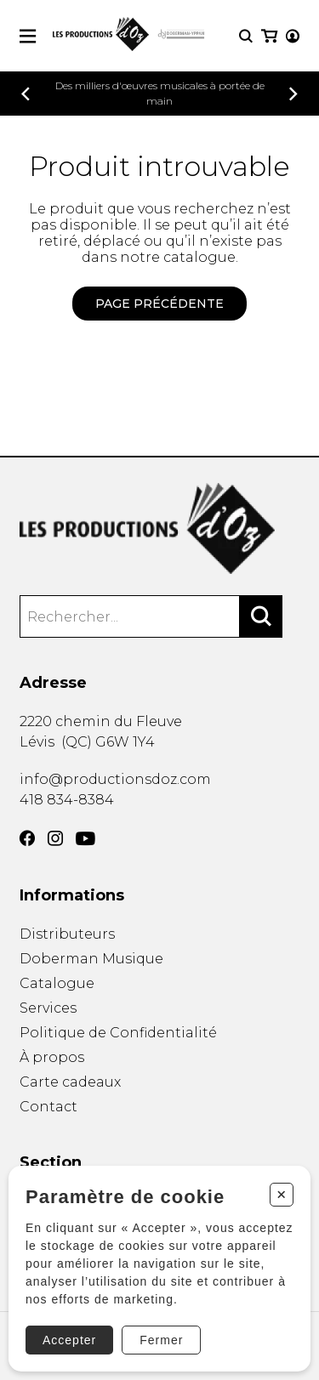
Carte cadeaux (70, 1082)
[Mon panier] (269, 36)
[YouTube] (85, 839)
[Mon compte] (292, 36)
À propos (52, 1057)
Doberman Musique (91, 959)
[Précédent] (25, 94)
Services (48, 1008)
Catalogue (57, 983)
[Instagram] (55, 838)
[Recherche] (246, 36)
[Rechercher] (261, 616)
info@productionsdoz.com (115, 779)
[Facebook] (27, 838)
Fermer (161, 1340)
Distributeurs (67, 934)
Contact (48, 1107)
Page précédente (159, 303)
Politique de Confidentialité (118, 1033)
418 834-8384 (67, 800)
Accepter (69, 1340)
